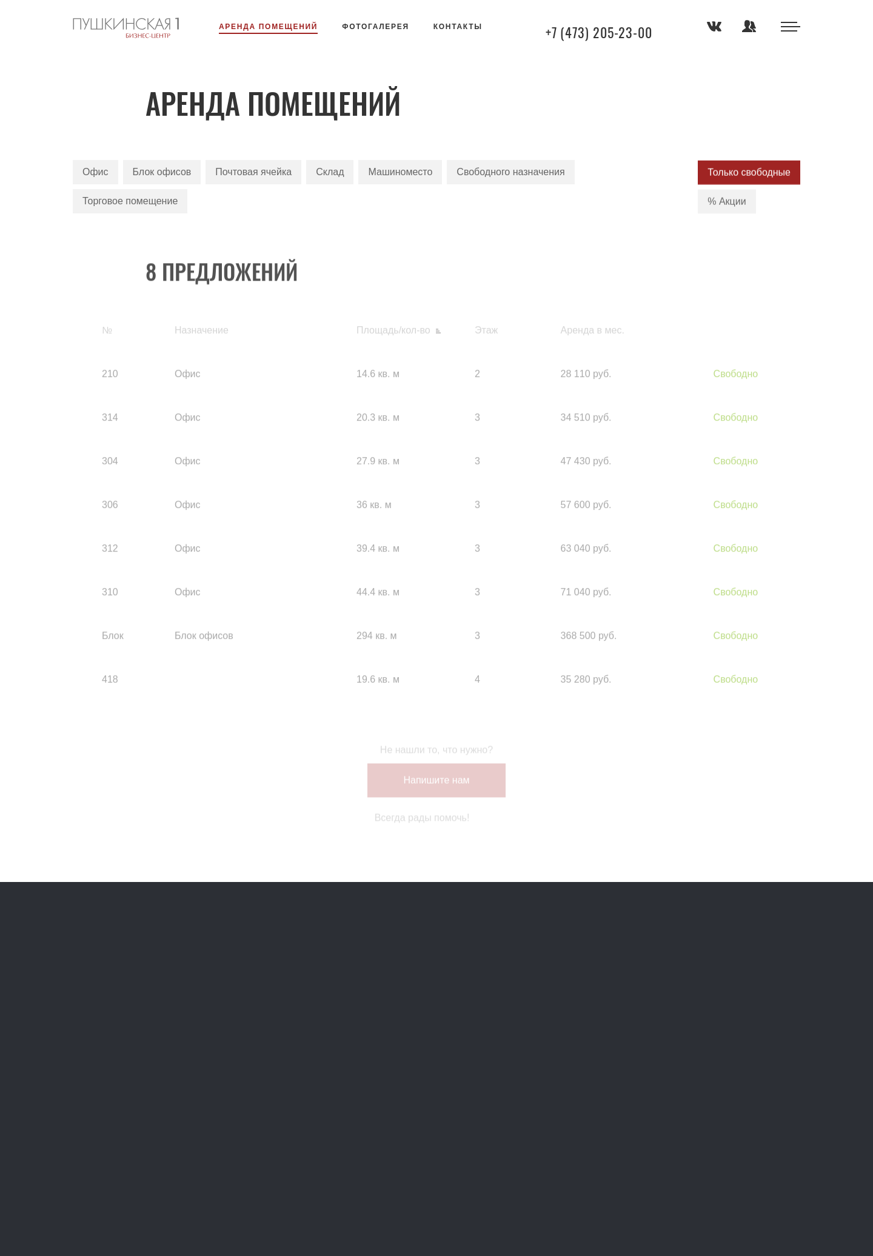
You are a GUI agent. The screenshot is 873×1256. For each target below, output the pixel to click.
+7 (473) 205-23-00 (599, 32)
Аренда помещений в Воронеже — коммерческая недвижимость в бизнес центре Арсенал (126, 28)
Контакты (458, 26)
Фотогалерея (375, 26)
